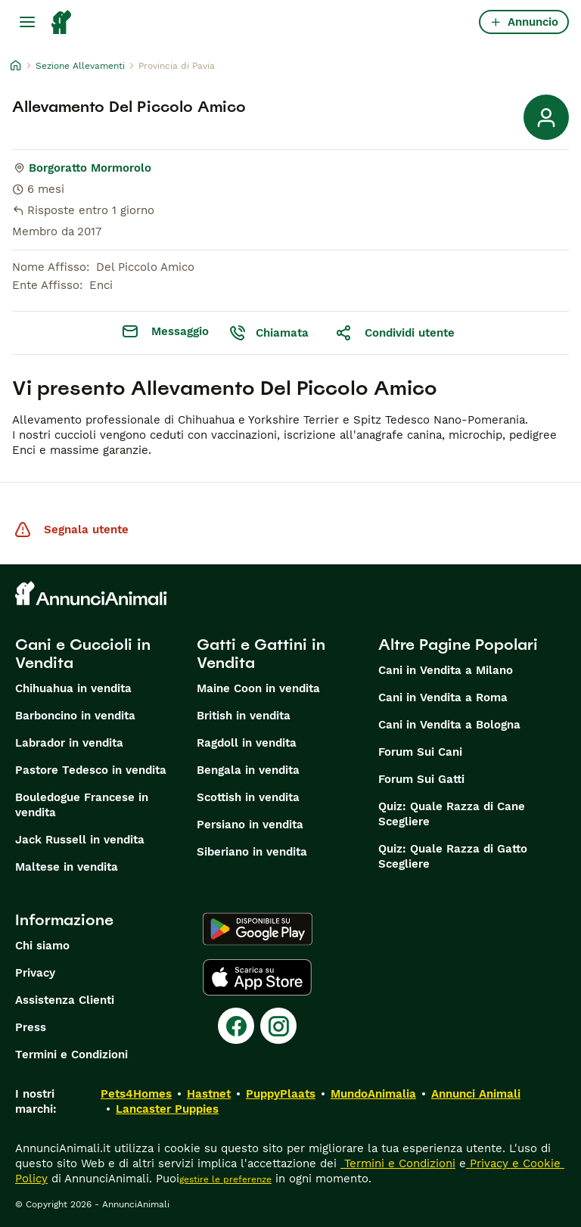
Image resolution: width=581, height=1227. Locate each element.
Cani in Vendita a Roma (443, 697)
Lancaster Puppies (167, 1109)
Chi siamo (42, 945)
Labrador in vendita (69, 743)
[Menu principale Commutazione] (27, 22)
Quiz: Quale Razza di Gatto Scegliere (452, 856)
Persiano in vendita (250, 824)
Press (30, 1027)
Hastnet (209, 1094)
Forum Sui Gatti (421, 779)
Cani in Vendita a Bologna (449, 725)
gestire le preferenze (225, 1179)
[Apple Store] (257, 977)
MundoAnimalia (373, 1094)
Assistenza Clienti (64, 1000)
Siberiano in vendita (252, 852)
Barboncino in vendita (75, 715)
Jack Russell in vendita (79, 839)
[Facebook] (236, 1026)
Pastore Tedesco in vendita (90, 770)
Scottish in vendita (248, 797)
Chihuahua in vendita (73, 688)
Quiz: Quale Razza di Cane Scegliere (451, 814)
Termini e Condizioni (71, 1054)
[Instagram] (278, 1026)
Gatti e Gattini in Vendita (261, 653)
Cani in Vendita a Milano (445, 670)
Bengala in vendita (248, 770)
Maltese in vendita (66, 867)
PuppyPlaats (280, 1094)
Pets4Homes (136, 1094)
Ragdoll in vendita (247, 743)
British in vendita (243, 715)
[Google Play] (257, 929)
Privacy (35, 973)
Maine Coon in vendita (258, 688)
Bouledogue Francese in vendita (81, 805)
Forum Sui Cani (420, 752)
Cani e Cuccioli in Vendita (83, 653)
